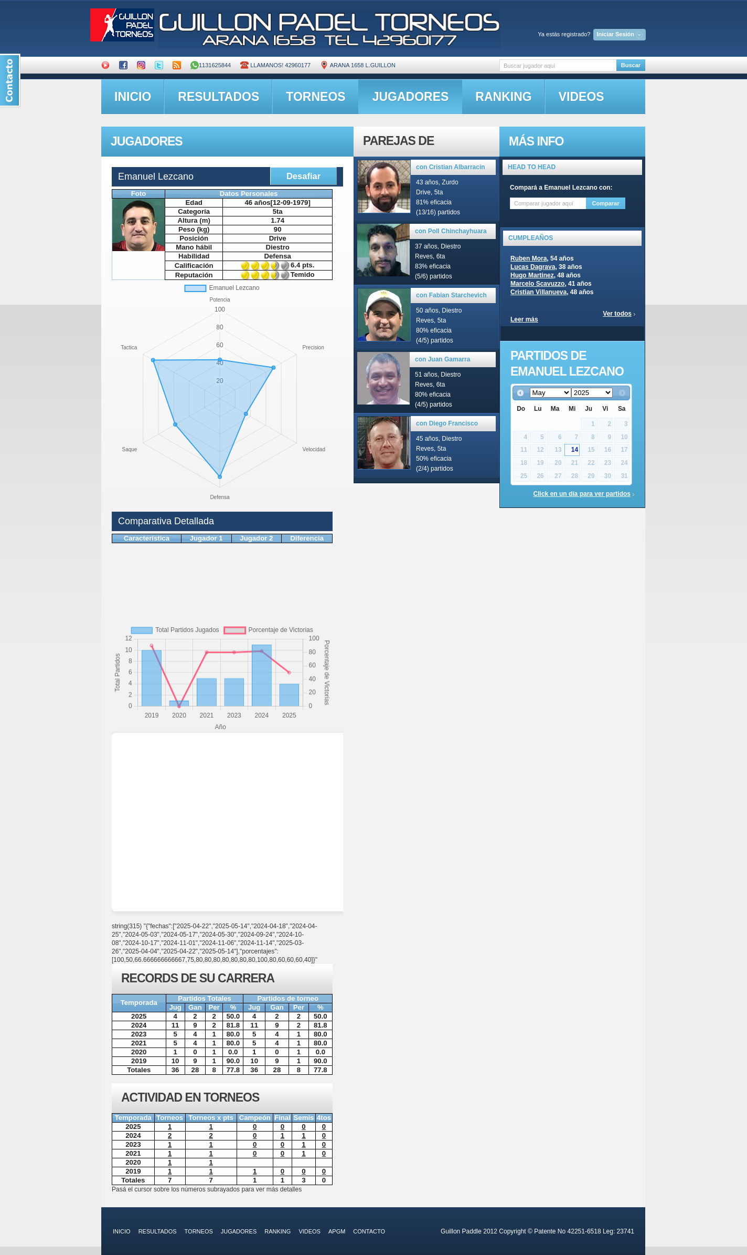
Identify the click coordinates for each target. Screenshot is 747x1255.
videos (581, 96)
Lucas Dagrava (532, 267)
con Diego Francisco (447, 423)
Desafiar (303, 176)
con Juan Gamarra (442, 359)
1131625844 (210, 65)
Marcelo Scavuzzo (537, 283)
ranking (503, 96)
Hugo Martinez (532, 275)
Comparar (606, 203)
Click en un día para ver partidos (582, 493)
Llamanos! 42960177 (275, 65)
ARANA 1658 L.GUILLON (358, 65)
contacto (369, 1231)
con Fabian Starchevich (451, 295)
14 (574, 449)
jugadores (410, 96)
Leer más (524, 319)
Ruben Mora (528, 258)
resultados (218, 96)
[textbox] (557, 65)
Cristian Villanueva (538, 292)
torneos (315, 96)
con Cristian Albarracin (450, 167)
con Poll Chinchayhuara (451, 231)
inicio (132, 96)
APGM (336, 1231)
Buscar (631, 65)
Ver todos (617, 313)
